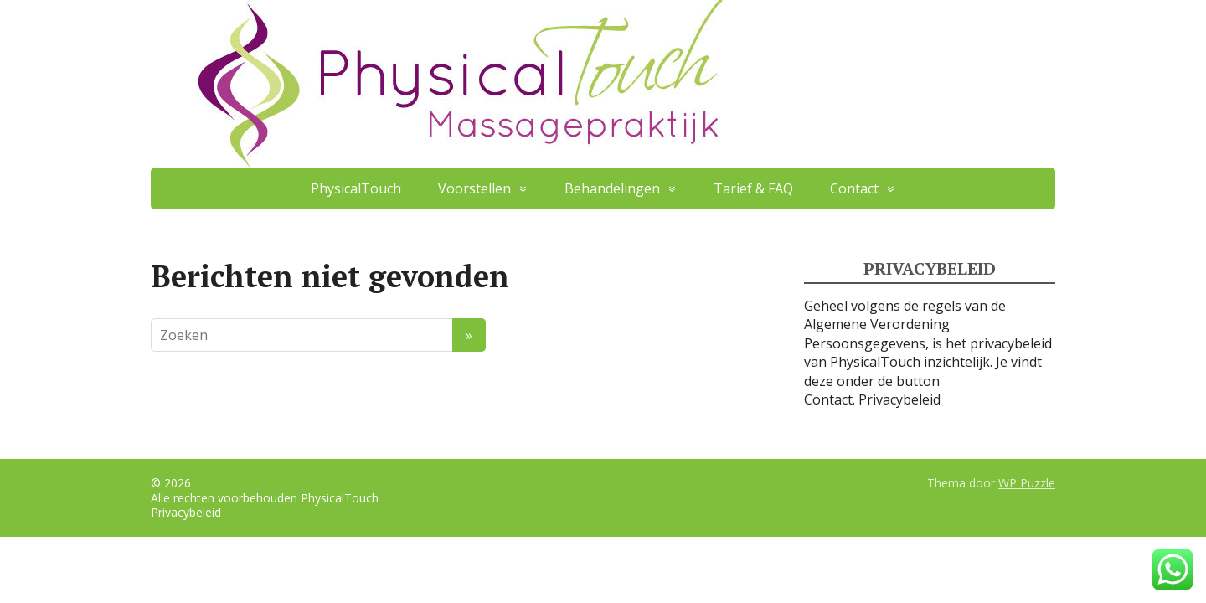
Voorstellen (474, 188)
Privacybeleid (899, 399)
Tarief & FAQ (753, 188)
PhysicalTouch (356, 188)
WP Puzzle (1026, 483)
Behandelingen (612, 188)
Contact (854, 188)
